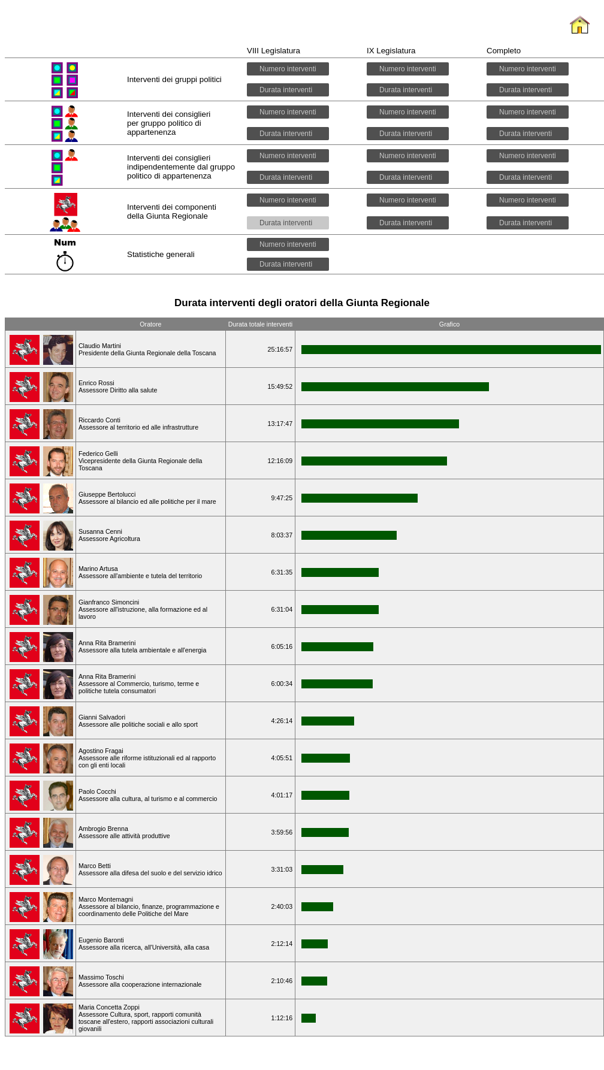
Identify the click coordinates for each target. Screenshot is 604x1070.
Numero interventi (287, 69)
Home (580, 34)
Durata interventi (287, 90)
